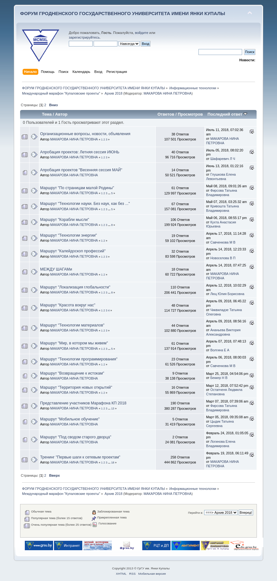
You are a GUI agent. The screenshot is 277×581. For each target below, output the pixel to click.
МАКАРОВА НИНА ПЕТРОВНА (168, 93)
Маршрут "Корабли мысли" (64, 219)
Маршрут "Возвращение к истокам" (72, 373)
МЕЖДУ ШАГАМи (56, 269)
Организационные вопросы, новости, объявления (85, 134)
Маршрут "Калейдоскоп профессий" (73, 251)
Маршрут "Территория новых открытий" (76, 387)
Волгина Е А (219, 350)
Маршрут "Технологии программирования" (78, 359)
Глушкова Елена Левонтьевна (221, 177)
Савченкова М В (223, 242)
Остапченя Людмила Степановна (224, 392)
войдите (141, 33)
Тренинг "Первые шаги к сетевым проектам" (80, 457)
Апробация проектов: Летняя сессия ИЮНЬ (79, 152)
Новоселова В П (223, 258)
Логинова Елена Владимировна (220, 444)
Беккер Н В (219, 378)
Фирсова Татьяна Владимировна (221, 193)
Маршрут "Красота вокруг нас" (67, 305)
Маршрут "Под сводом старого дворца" (75, 437)
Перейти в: (195, 512)
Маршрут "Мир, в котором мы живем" (74, 343)
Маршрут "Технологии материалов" (72, 325)
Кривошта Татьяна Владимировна (222, 208)
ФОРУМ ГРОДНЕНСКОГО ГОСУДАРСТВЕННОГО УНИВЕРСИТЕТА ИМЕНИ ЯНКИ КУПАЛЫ (122, 13)
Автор (61, 114)
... (109, 193)
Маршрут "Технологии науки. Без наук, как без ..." (85, 203)
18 (112, 462)
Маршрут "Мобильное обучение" (70, 419)
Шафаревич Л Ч (222, 159)
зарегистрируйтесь (84, 37)
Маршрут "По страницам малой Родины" (77, 188)
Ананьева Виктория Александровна (223, 332)
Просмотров (190, 114)
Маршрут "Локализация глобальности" (75, 287)
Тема (47, 114)
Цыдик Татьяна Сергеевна (220, 423)
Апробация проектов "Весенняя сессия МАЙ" (81, 170)
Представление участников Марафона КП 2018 (83, 403)
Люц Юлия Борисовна (227, 294)
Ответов (165, 114)
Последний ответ (227, 114)
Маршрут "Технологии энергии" (68, 235)
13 (112, 408)
